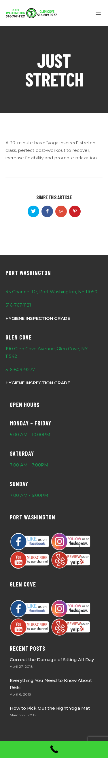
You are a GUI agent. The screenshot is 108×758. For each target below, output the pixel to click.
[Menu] (99, 13)
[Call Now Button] (54, 749)
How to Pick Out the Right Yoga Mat (50, 708)
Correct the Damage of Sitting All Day (52, 659)
